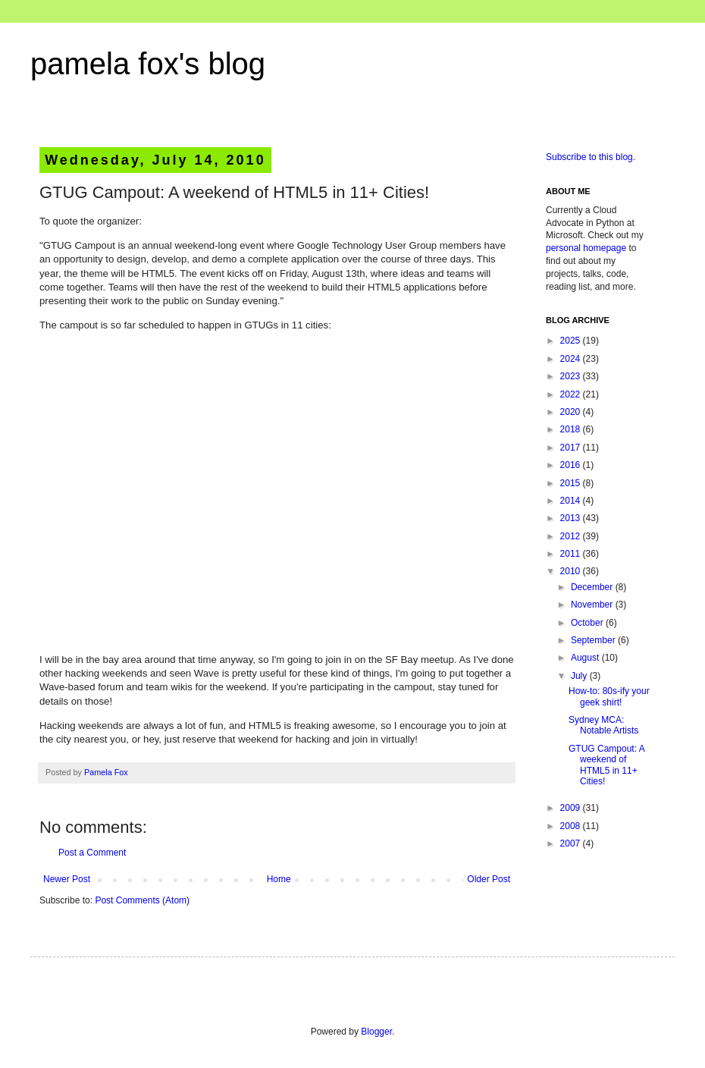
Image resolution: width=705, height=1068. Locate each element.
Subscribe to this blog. (590, 157)
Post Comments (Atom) (142, 900)
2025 (571, 340)
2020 (571, 412)
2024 (571, 358)
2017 (571, 447)
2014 (571, 500)
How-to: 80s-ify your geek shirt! (609, 696)
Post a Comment (92, 852)
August (586, 657)
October (588, 622)
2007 (571, 843)
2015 (571, 483)
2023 (571, 376)
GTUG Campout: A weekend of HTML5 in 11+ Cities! (606, 765)
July (580, 676)
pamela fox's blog (147, 63)
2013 (571, 518)
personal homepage (586, 248)
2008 (571, 826)
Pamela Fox (106, 772)
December (593, 587)
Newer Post (66, 879)
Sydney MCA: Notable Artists (603, 725)
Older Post (488, 879)
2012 (571, 536)
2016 (571, 465)
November (593, 604)
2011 (571, 553)
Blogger (376, 1031)
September (594, 640)
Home (279, 879)
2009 (571, 808)
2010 (571, 571)
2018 (571, 429)
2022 (571, 394)
